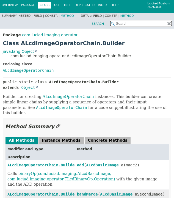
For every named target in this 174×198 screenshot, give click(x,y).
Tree (67, 5)
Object (28, 87)
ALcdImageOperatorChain (28, 70)
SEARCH (98, 24)
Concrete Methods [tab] (108, 140)
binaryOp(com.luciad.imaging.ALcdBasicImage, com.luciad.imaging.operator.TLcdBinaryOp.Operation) (61, 176)
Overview (10, 5)
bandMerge (87, 194)
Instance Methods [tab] (61, 140)
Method (67, 16)
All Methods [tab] (21, 140)
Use (57, 5)
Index (102, 5)
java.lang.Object (18, 51)
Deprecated (84, 5)
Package (28, 5)
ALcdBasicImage (102, 165)
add (80, 165)
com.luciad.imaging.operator (50, 35)
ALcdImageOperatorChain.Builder (42, 165)
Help (114, 5)
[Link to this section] (58, 126)
